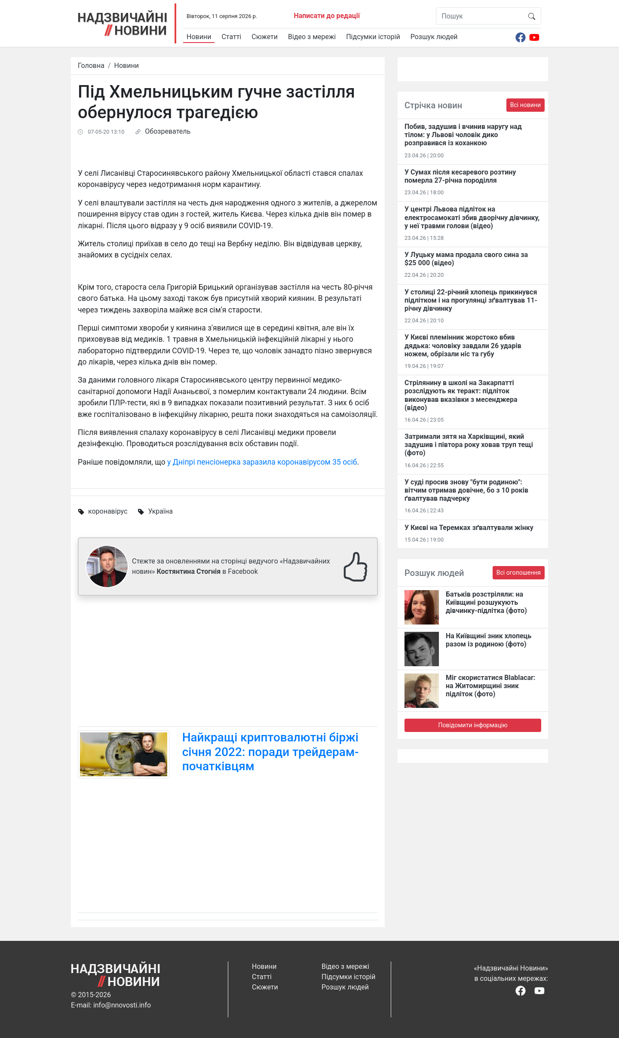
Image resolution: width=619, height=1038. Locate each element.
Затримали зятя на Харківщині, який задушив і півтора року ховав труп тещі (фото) (468, 444)
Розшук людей (434, 37)
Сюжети (264, 37)
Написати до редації (327, 16)
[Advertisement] (228, 663)
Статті (231, 37)
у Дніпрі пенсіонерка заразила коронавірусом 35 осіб (262, 462)
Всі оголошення (518, 572)
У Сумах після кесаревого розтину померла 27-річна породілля (460, 176)
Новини (199, 37)
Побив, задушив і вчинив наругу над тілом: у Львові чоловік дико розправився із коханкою (463, 134)
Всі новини (525, 104)
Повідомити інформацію (472, 725)
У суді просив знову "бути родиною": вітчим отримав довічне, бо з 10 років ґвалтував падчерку (466, 490)
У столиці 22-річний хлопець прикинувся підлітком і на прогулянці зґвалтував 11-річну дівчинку (470, 300)
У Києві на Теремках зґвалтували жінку (468, 528)
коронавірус (107, 511)
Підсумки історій (373, 37)
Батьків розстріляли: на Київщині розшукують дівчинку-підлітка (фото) (486, 602)
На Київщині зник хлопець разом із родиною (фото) (488, 640)
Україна (160, 511)
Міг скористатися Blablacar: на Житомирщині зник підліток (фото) (490, 686)
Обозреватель (167, 131)
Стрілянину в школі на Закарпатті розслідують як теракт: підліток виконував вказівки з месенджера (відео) (461, 395)
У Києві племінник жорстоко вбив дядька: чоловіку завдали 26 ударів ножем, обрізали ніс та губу (462, 345)
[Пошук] (479, 16)
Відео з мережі (312, 37)
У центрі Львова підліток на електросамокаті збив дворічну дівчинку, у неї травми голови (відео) (471, 217)
